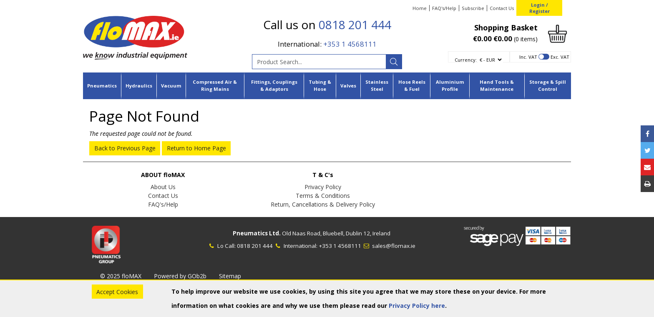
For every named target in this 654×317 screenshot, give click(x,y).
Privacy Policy (322, 187)
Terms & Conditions (323, 196)
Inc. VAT (528, 57)
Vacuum (171, 85)
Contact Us (502, 8)
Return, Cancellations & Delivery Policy (323, 204)
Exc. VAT (560, 57)
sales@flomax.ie (388, 246)
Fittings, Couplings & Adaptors (274, 85)
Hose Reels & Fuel (411, 85)
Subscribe (473, 8)
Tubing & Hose (320, 85)
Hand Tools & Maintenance (497, 85)
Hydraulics (139, 85)
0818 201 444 (355, 24)
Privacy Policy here (417, 306)
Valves (348, 85)
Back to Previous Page (125, 148)
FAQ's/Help (444, 8)
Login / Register (539, 8)
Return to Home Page (196, 148)
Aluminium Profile (450, 85)
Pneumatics (102, 85)
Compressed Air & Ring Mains (215, 85)
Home (420, 8)
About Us (163, 187)
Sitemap (230, 276)
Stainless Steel (376, 85)
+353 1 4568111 (350, 44)
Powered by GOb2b (180, 276)
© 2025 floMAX (120, 276)
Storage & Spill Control (547, 85)
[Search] (394, 62)
